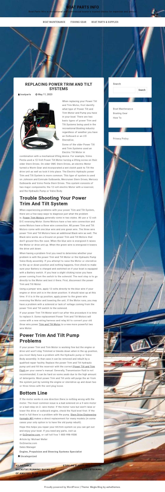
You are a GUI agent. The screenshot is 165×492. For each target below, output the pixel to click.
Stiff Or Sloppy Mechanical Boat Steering (82, 467)
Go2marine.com (31, 434)
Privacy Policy (121, 138)
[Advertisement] (82, 49)
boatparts (26, 94)
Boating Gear (120, 113)
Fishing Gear (78, 22)
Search (117, 84)
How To (117, 117)
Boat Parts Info (82, 7)
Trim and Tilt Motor (49, 324)
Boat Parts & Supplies (105, 22)
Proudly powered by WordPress (62, 487)
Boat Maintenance (54, 22)
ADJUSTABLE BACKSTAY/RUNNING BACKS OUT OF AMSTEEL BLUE (36, 469)
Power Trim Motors (33, 217)
